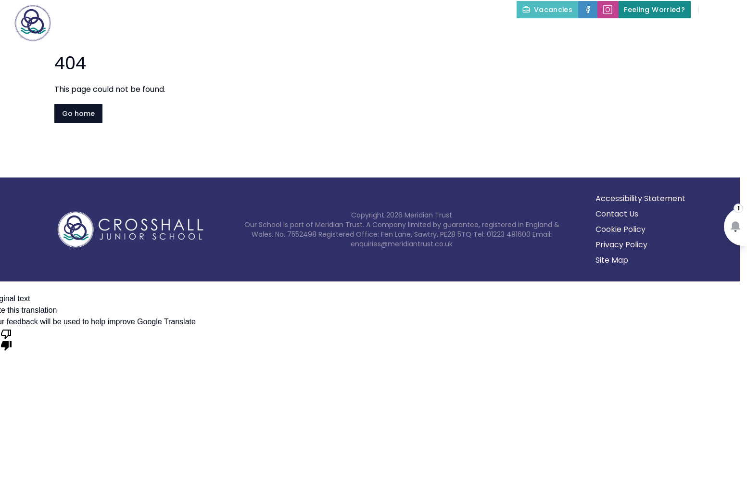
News (661, 32)
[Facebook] (587, 9)
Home (193, 32)
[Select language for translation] (731, 9)
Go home (78, 113)
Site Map (611, 260)
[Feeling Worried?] (654, 9)
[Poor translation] (6, 339)
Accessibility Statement (640, 198)
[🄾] (607, 9)
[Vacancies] (547, 9)
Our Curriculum (420, 32)
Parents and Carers (518, 32)
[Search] (711, 9)
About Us (247, 32)
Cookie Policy (620, 229)
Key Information (328, 32)
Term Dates (603, 32)
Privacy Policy (621, 244)
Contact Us (719, 32)
